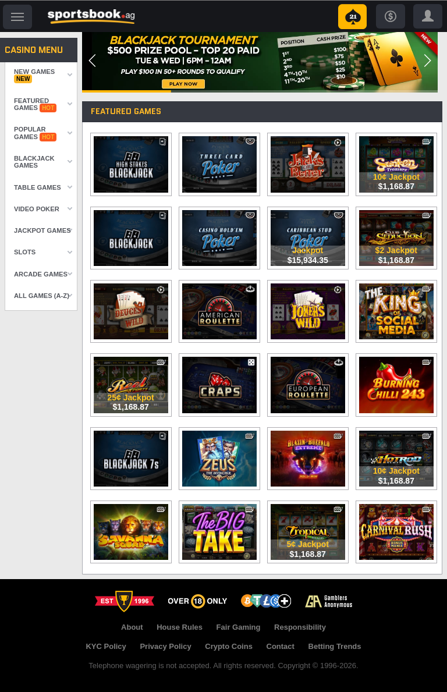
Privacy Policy (165, 646)
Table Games (37, 187)
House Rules (180, 627)
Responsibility (300, 627)
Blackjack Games (34, 162)
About (132, 627)
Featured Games (35, 104)
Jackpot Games (42, 230)
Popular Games (35, 133)
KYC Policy (106, 646)
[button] (92, 60)
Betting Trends (334, 646)
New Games (34, 75)
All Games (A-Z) (41, 295)
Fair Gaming (239, 627)
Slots (25, 252)
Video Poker (36, 208)
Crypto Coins (229, 646)
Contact (281, 646)
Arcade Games (41, 274)
